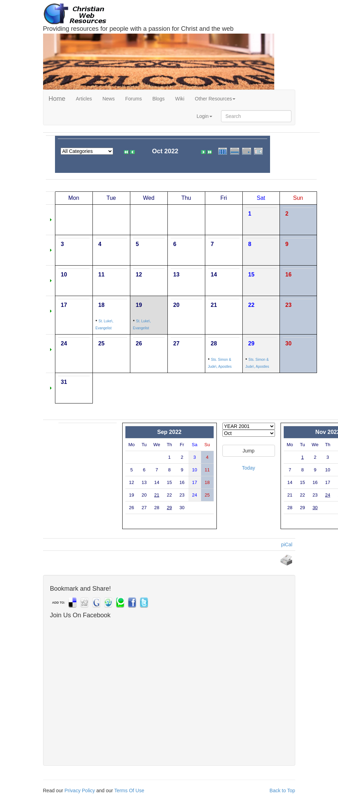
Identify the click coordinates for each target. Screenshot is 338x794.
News (108, 98)
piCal (286, 544)
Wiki (179, 98)
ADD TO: (58, 602)
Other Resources (215, 98)
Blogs (158, 98)
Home (57, 98)
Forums (133, 98)
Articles (84, 98)
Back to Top (282, 790)
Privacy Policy (79, 790)
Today (248, 468)
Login (204, 116)
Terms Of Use (129, 790)
